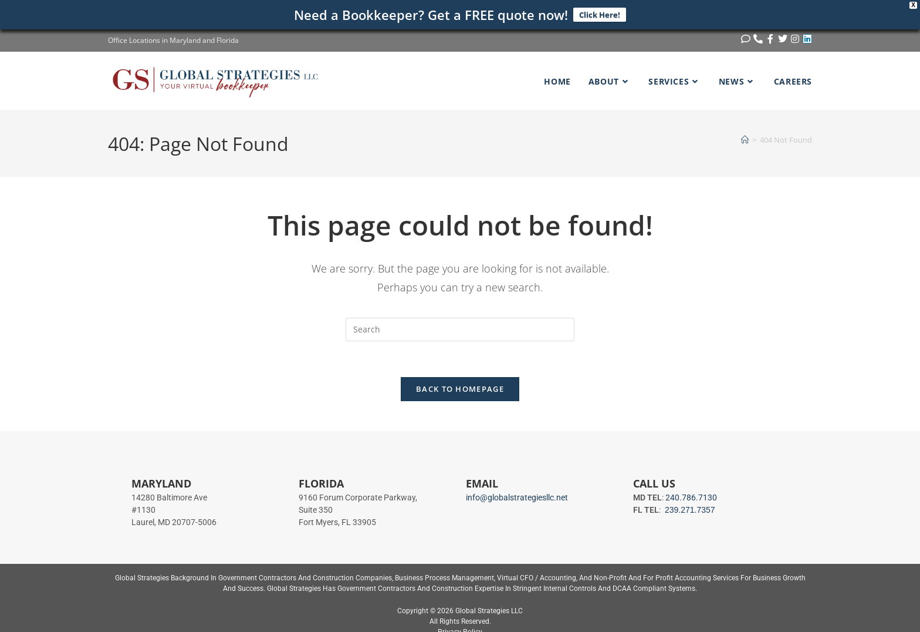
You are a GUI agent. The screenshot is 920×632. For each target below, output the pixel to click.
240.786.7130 (691, 497)
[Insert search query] (460, 329)
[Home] (745, 140)
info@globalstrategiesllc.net (517, 497)
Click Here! (599, 14)
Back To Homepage (460, 389)
